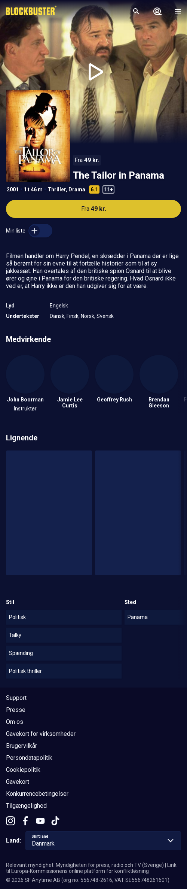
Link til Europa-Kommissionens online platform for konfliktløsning (91, 868)
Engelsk (59, 306)
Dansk (57, 316)
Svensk (105, 316)
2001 (13, 189)
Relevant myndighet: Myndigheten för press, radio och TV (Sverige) (85, 865)
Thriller (56, 189)
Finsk (73, 316)
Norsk (87, 316)
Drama (76, 189)
